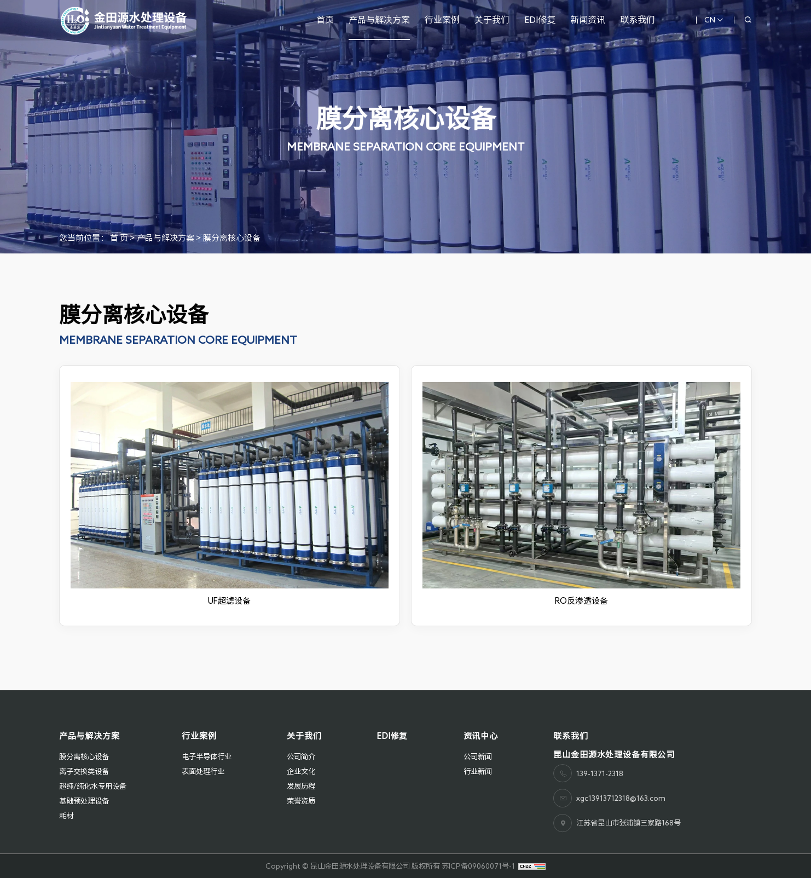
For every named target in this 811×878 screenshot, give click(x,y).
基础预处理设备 (84, 801)
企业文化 (301, 771)
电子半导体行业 (206, 756)
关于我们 (491, 19)
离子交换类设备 (84, 771)
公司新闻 (478, 756)
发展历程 (301, 786)
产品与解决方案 (379, 19)
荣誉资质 (301, 801)
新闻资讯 (587, 19)
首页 (325, 19)
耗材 (66, 815)
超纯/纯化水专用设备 (92, 786)
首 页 (119, 238)
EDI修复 (539, 19)
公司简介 (301, 756)
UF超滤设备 (229, 601)
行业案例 (442, 19)
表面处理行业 (203, 771)
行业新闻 (478, 771)
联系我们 (637, 19)
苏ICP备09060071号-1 (478, 866)
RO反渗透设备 (581, 601)
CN (713, 20)
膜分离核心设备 (231, 238)
